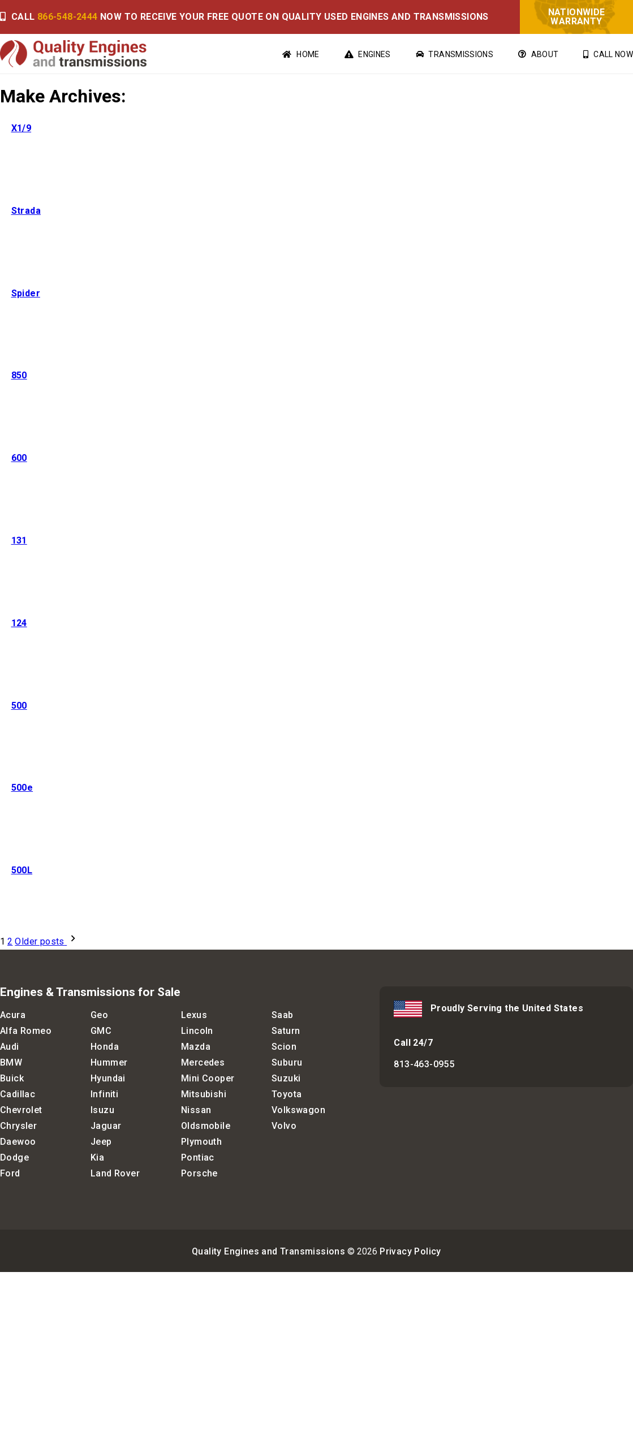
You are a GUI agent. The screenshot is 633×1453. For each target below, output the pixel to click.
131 (19, 540)
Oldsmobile (205, 1125)
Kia (97, 1157)
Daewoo (18, 1141)
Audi (9, 1046)
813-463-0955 (424, 1064)
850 (19, 375)
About (538, 54)
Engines (368, 54)
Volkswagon (298, 1110)
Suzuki (286, 1078)
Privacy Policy (410, 1251)
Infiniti (104, 1094)
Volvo (284, 1125)
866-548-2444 (67, 16)
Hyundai (108, 1078)
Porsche (199, 1173)
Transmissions (454, 54)
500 (19, 705)
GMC (101, 1030)
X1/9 (21, 128)
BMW (11, 1062)
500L (22, 870)
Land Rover (115, 1173)
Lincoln (197, 1030)
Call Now (608, 54)
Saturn (286, 1030)
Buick (12, 1078)
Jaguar (106, 1125)
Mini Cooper (207, 1078)
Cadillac (17, 1094)
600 (19, 457)
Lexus (194, 1015)
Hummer (109, 1062)
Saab (283, 1015)
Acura (12, 1015)
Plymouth (201, 1141)
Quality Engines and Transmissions (268, 1251)
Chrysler (18, 1125)
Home (300, 54)
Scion (284, 1046)
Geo (99, 1015)
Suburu (287, 1062)
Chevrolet (21, 1110)
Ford (10, 1173)
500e (22, 787)
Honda (105, 1046)
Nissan (196, 1110)
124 (19, 623)
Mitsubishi (203, 1094)
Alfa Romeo (25, 1030)
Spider (25, 293)
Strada (26, 210)
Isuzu (102, 1110)
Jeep (101, 1141)
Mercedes (203, 1062)
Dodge (14, 1157)
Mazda (195, 1046)
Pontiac (197, 1157)
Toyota (287, 1094)
